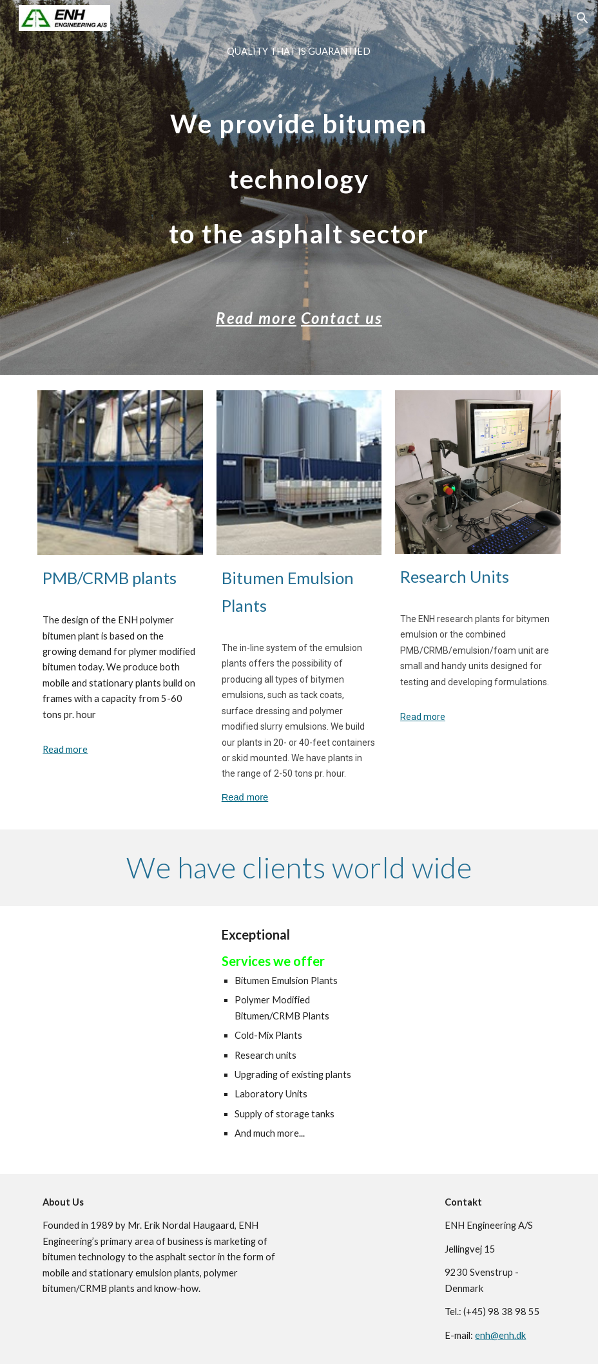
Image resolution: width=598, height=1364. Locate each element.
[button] (582, 18)
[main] (299, 187)
